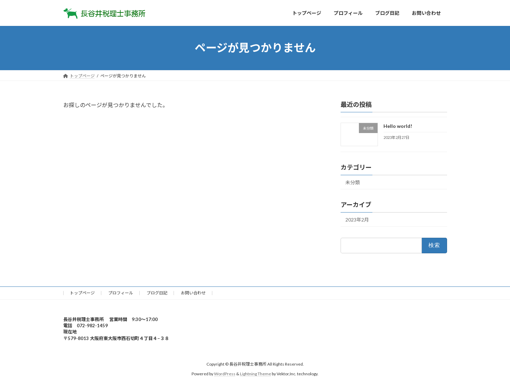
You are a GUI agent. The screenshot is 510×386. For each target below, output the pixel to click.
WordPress (224, 373)
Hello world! (397, 126)
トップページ (82, 292)
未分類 (352, 182)
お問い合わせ (193, 292)
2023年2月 (357, 220)
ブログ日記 (157, 292)
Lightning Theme (255, 373)
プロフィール (120, 292)
